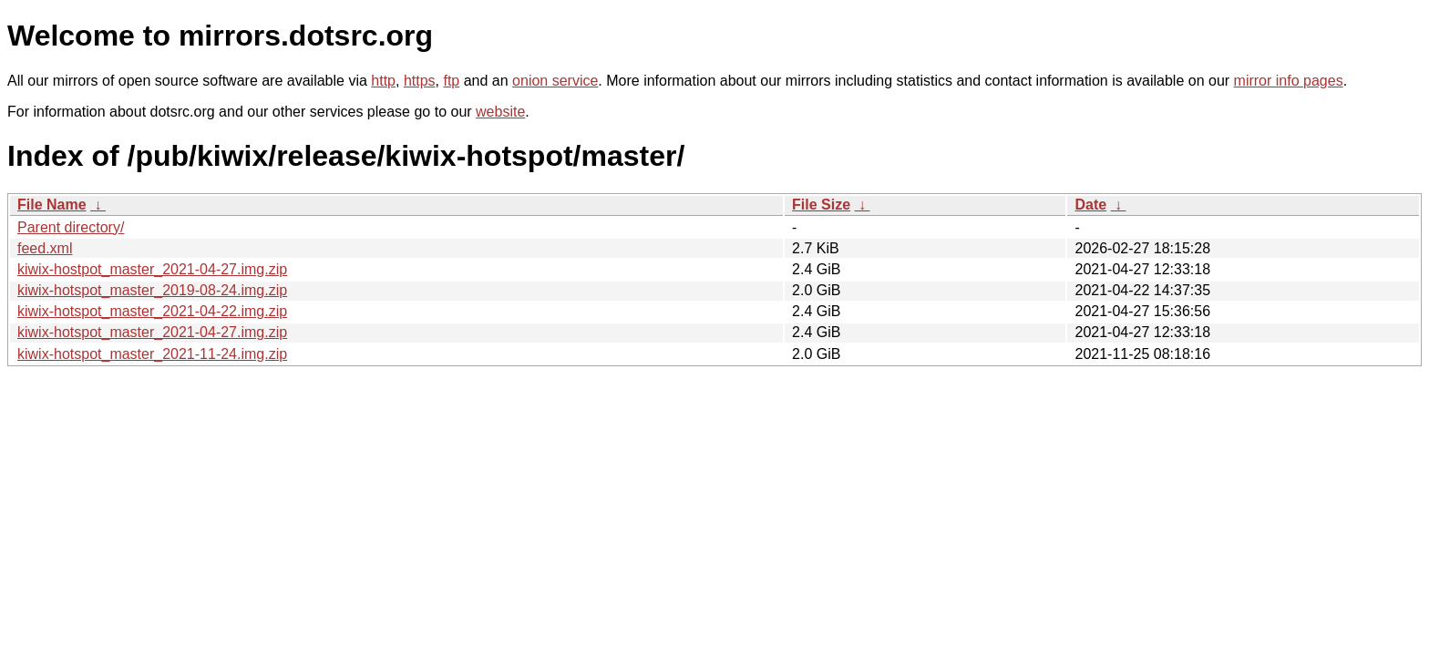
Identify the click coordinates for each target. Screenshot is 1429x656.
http (383, 80)
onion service (555, 80)
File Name (52, 204)
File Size (821, 204)
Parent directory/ (70, 227)
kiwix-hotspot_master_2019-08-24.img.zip (152, 290)
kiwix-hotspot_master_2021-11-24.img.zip (152, 354)
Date (1090, 204)
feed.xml (44, 248)
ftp (451, 80)
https (420, 80)
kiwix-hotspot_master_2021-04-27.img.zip (152, 332)
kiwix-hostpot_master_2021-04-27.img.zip (152, 269)
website (500, 111)
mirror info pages (1288, 80)
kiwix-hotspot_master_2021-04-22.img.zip (152, 311)
